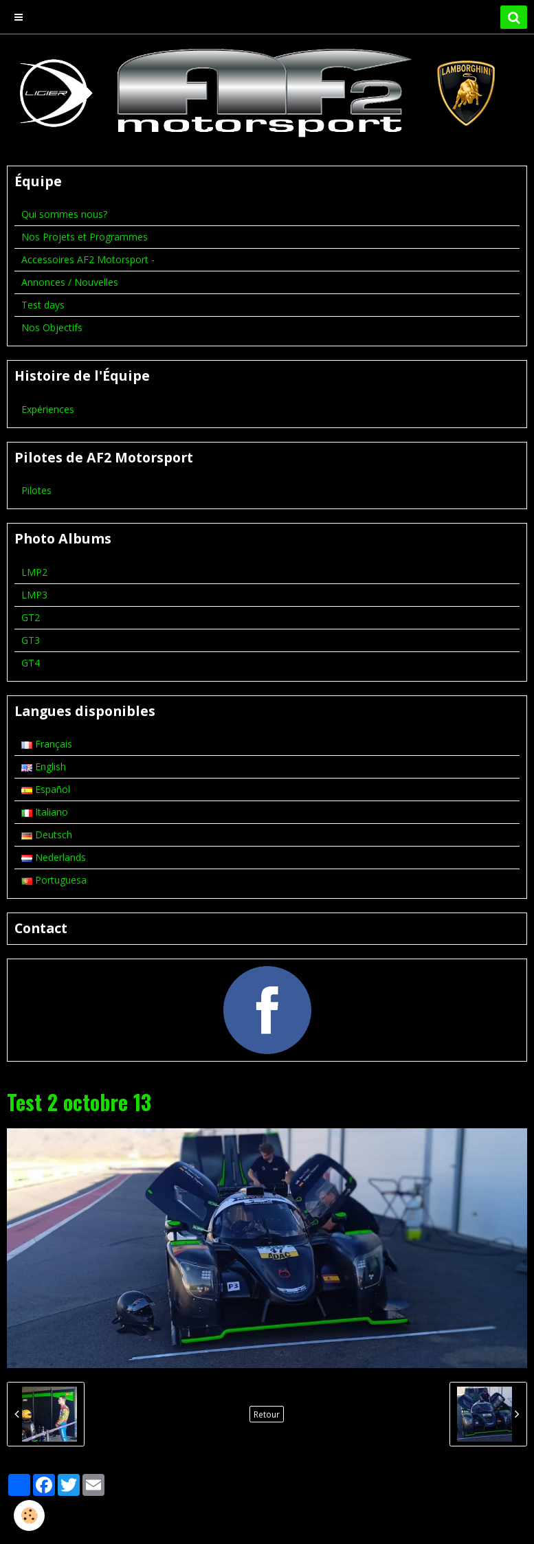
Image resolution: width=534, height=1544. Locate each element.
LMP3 (34, 594)
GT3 (30, 640)
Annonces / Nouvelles (69, 282)
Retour (267, 1414)
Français (46, 743)
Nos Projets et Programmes (84, 236)
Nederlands (53, 857)
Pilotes (36, 490)
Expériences (47, 409)
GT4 (30, 662)
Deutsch (46, 834)
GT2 (30, 617)
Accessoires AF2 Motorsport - (88, 259)
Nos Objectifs (51, 327)
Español (45, 789)
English (43, 766)
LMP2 (34, 572)
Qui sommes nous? (64, 214)
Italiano (44, 811)
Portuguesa (54, 879)
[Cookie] (29, 1515)
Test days (43, 304)
